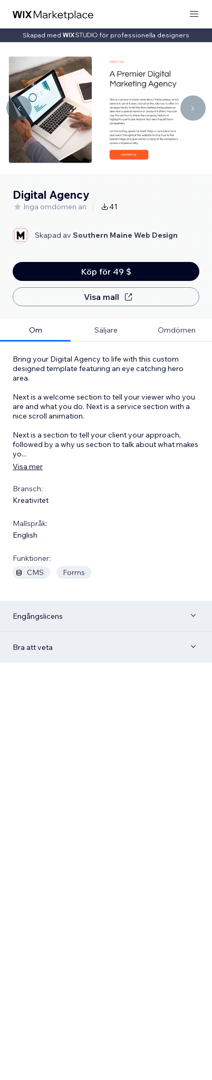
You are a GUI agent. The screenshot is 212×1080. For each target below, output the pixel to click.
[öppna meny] (194, 14)
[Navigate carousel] (19, 108)
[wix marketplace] (53, 14)
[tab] (35, 330)
